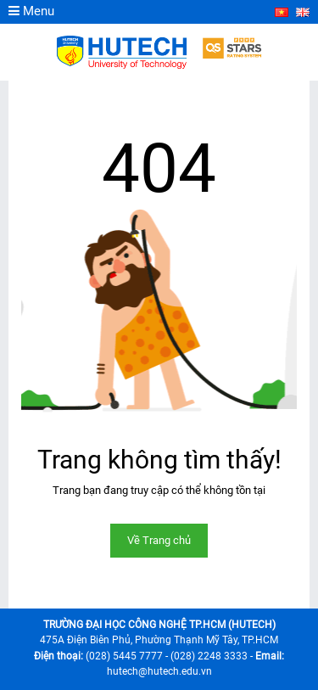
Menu (31, 11)
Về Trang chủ (159, 540)
